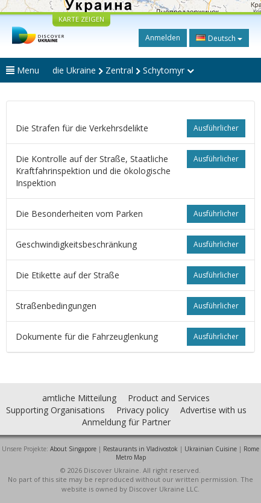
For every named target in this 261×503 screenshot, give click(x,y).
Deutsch (219, 38)
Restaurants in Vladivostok (140, 449)
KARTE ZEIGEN (81, 18)
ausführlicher (216, 128)
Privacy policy (142, 410)
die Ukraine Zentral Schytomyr (123, 70)
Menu (22, 70)
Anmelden (162, 38)
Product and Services (169, 398)
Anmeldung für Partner (126, 422)
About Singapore (73, 449)
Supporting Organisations (55, 410)
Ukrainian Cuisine (210, 449)
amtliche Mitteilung (79, 398)
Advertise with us (213, 410)
